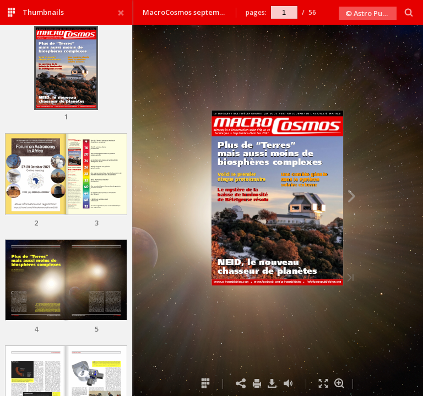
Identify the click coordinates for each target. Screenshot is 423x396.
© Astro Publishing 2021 (371, 13)
